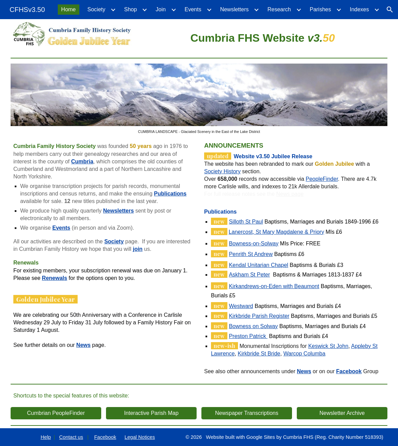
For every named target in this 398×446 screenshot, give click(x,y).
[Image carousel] (199, 99)
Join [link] (160, 9)
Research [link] (279, 9)
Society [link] (96, 9)
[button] (390, 9)
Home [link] (68, 9)
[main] (263, 37)
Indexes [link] (359, 9)
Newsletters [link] (234, 9)
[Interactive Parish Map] (151, 413)
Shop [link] (130, 9)
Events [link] (193, 9)
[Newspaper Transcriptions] (247, 413)
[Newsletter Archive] (342, 413)
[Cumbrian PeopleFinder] (56, 413)
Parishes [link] (320, 9)
